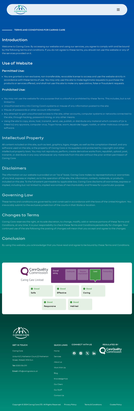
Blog (56, 373)
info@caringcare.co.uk (28, 371)
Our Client (58, 384)
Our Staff (58, 390)
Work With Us (60, 368)
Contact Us (59, 395)
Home (56, 351)
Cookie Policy (116, 405)
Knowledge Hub (61, 379)
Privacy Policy (70, 405)
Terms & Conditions (93, 405)
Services (57, 356)
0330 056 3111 (21, 366)
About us (58, 362)
